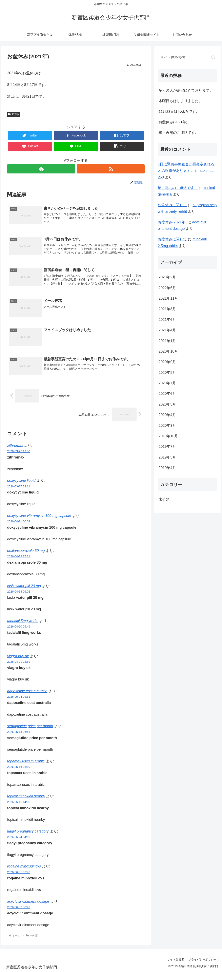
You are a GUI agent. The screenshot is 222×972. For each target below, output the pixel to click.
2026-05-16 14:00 (18, 802)
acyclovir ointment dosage (28, 901)
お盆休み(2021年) (173, 122)
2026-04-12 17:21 (18, 556)
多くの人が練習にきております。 (186, 90)
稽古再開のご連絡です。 (179, 133)
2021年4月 (167, 330)
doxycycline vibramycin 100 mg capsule (39, 516)
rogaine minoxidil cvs (24, 866)
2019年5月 (167, 457)
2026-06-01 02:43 (18, 872)
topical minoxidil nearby (26, 796)
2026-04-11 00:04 (18, 521)
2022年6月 (167, 288)
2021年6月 (167, 320)
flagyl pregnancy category (27, 831)
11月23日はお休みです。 (179, 112)
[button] (122, 146)
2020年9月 (167, 362)
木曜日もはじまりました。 (180, 101)
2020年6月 (167, 394)
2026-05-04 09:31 (18, 696)
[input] (187, 57)
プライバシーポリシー (202, 959)
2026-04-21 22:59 (18, 661)
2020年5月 (167, 404)
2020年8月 (167, 373)
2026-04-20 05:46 (18, 626)
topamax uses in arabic (25, 761)
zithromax (15, 446)
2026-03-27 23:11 (18, 486)
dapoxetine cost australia (27, 691)
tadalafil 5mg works (22, 621)
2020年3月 (167, 426)
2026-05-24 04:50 (18, 837)
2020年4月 (167, 415)
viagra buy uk (18, 656)
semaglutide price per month (30, 726)
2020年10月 (168, 351)
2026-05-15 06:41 (18, 731)
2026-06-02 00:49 (18, 907)
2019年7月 (167, 447)
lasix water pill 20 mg (24, 586)
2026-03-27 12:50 (18, 451)
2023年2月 (167, 277)
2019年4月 (167, 468)
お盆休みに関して (172, 205)
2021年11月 (168, 298)
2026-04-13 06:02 (18, 591)
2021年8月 (167, 309)
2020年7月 (167, 383)
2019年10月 (168, 436)
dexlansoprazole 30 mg (26, 551)
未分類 (13, 114)
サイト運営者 (175, 959)
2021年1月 (167, 341)
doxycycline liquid (21, 481)
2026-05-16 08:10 (18, 766)
